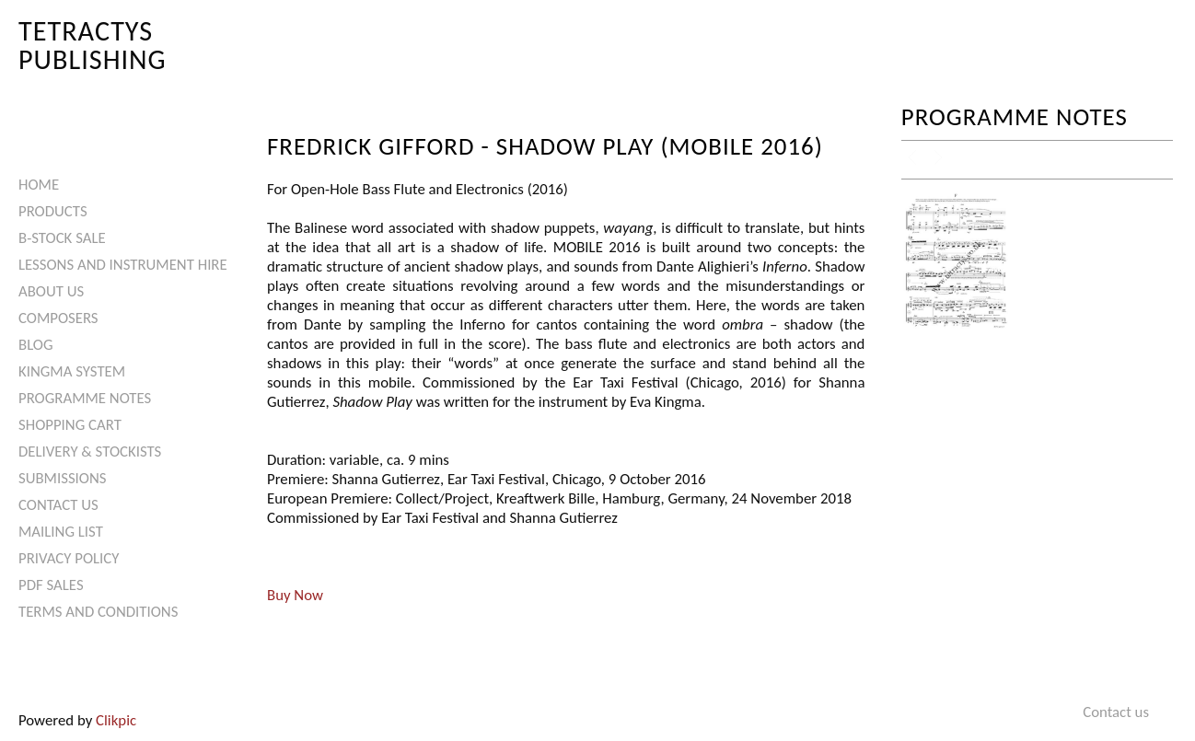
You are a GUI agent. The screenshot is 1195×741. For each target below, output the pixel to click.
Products (52, 211)
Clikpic (116, 720)
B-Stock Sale (62, 238)
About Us (51, 291)
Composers (58, 318)
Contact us (58, 505)
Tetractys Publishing (92, 44)
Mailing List (60, 531)
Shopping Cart (70, 424)
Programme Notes (84, 398)
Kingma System (71, 371)
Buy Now (295, 595)
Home (38, 184)
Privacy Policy (68, 558)
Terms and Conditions (98, 611)
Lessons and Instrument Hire (122, 264)
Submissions (62, 478)
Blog (35, 344)
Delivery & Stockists (89, 451)
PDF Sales (51, 585)
